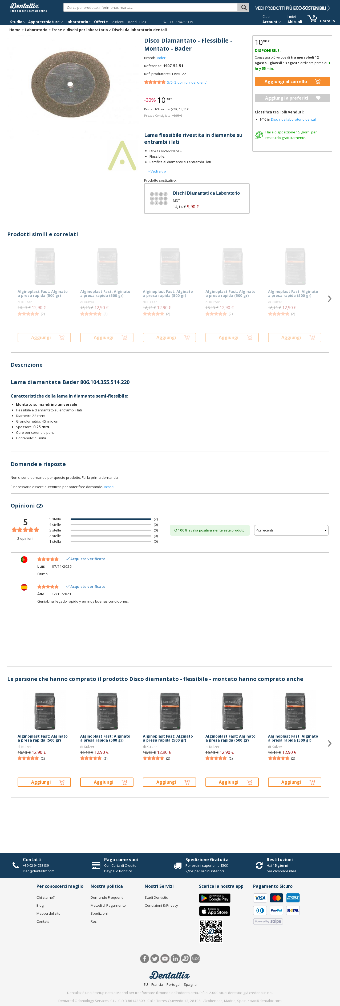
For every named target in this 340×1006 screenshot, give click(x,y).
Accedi (109, 486)
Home (15, 29)
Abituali (295, 21)
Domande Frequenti (107, 897)
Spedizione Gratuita (207, 859)
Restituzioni (280, 859)
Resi (94, 921)
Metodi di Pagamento (108, 905)
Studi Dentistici (156, 897)
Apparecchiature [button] (45, 21)
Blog (142, 21)
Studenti (117, 21)
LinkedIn (175, 958)
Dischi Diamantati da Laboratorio (206, 193)
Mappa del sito (48, 913)
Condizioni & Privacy (161, 905)
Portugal (173, 984)
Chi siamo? (46, 897)
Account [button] (271, 21)
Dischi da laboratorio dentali (139, 29)
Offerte (101, 21)
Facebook (144, 958)
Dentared (185, 958)
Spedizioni (99, 913)
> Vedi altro (157, 171)
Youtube (165, 958)
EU (146, 984)
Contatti (32, 859)
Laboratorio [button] (78, 21)
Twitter (155, 958)
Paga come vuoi (121, 859)
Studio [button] (18, 21)
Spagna (190, 984)
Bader (160, 57)
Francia (157, 984)
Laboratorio (36, 29)
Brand (132, 21)
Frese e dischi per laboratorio (80, 29)
